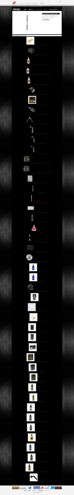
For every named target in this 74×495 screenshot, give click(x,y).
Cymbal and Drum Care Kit (37, 351)
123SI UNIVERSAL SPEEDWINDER (37, 133)
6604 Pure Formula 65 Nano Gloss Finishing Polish (37, 84)
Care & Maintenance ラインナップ (20, 35)
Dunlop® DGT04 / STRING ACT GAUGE (37, 212)
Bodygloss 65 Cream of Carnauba (37, 461)
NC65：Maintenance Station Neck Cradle (37, 291)
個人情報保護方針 (41, 490)
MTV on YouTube (44, 487)
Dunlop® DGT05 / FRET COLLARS (37, 202)
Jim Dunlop (17, 5)
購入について (35, 3)
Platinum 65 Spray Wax (37, 281)
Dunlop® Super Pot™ (37, 232)
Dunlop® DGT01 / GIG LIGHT (37, 222)
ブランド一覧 (21, 3)
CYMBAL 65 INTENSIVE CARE (37, 391)
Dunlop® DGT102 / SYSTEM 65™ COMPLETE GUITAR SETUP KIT (37, 173)
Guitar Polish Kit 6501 (37, 381)
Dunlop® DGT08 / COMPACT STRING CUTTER (37, 123)
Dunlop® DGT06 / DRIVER (37, 192)
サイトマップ (47, 490)
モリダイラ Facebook (36, 487)
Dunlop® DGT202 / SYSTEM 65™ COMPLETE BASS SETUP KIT (37, 163)
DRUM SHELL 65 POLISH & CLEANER (37, 411)
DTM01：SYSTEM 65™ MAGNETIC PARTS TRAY (37, 261)
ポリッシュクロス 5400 (37, 321)
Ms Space (58, 487)
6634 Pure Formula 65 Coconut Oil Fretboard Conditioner (37, 74)
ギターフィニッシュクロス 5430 (37, 331)
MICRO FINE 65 (37, 301)
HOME (14, 5)
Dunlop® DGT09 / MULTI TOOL (37, 94)
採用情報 (29, 490)
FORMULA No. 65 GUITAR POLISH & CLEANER (37, 471)
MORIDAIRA (14, 2)
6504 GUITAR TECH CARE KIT (37, 104)
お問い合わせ (42, 3)
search (60, 1)
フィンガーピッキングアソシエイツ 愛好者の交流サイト (22, 487)
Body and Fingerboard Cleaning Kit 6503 (37, 361)
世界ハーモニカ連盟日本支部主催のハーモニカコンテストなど (29, 487)
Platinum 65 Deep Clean (37, 271)
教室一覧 (15, 487)
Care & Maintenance (23, 5)
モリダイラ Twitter (51, 487)
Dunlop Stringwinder (37, 481)
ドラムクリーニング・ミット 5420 (37, 311)
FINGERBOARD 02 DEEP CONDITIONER (37, 421)
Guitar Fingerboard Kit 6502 (37, 371)
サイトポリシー (34, 490)
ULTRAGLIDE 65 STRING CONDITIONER (37, 451)
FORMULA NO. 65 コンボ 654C (37, 341)
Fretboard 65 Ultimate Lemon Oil (37, 441)
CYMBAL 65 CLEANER (37, 401)
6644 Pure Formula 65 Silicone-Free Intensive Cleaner (37, 64)
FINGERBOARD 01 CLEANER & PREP (37, 431)
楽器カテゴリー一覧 (28, 3)
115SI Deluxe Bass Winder (37, 143)
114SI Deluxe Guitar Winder (37, 153)
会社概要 (25, 490)
